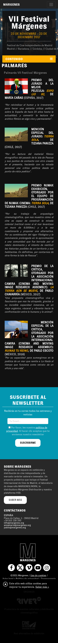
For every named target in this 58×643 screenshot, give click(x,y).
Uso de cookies (38, 575)
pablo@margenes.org (15, 527)
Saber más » (42, 587)
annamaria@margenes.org (17, 525)
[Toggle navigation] (51, 4)
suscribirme (28, 442)
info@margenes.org (14, 523)
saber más (15, 500)
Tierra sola (39, 203)
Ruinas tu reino (16, 350)
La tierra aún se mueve (29, 289)
